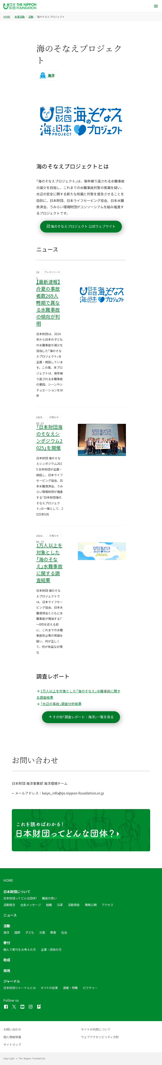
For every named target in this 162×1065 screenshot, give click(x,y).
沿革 (60, 905)
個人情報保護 (12, 1037)
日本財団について (16, 891)
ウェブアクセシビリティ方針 (100, 1037)
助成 (6, 959)
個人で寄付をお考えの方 (19, 949)
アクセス (107, 905)
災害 (42, 932)
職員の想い (49, 898)
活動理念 (9, 905)
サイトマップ (12, 1044)
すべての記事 (49, 988)
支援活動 (20, 17)
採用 (6, 970)
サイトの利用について (96, 1029)
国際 (17, 932)
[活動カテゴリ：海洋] (47, 75)
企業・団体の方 (51, 949)
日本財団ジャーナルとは (19, 988)
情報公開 (91, 905)
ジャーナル (11, 981)
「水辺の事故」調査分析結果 (58, 703)
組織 (49, 905)
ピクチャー (90, 988)
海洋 (6, 932)
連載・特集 (70, 988)
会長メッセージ (30, 905)
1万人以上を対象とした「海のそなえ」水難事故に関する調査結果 (78, 694)
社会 (64, 932)
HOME (6, 17)
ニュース (10, 915)
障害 (53, 932)
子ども (29, 932)
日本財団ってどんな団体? (20, 898)
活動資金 (74, 905)
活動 (30, 17)
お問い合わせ (12, 1029)
